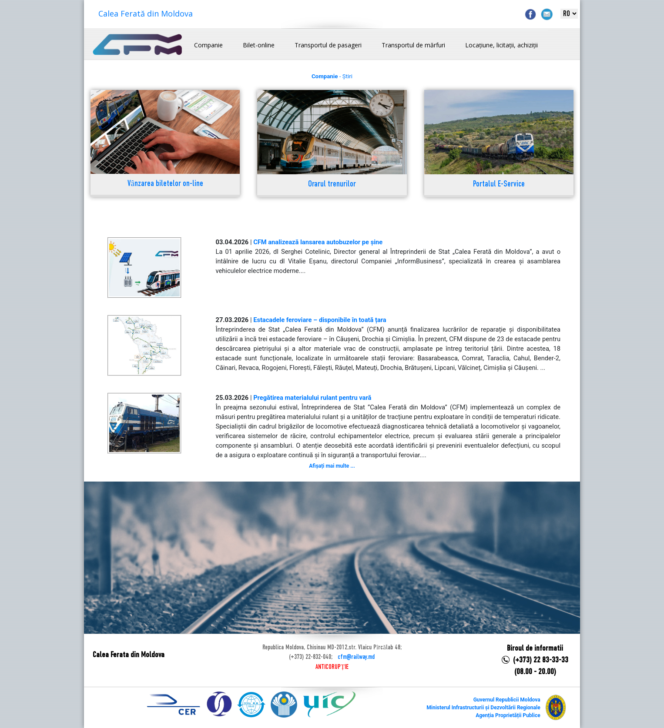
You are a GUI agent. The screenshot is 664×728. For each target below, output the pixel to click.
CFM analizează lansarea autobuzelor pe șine (317, 242)
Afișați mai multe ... (332, 466)
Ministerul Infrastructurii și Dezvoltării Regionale (483, 708)
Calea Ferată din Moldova (145, 13)
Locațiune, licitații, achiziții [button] (501, 45)
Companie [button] (208, 45)
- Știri (332, 76)
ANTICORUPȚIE (332, 667)
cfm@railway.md (356, 657)
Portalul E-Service (499, 184)
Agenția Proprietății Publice (508, 715)
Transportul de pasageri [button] (328, 45)
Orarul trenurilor (332, 184)
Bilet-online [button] (259, 45)
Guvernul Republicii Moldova (506, 700)
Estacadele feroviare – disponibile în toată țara (319, 320)
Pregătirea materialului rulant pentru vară (312, 398)
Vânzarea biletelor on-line (165, 184)
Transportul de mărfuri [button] (413, 45)
